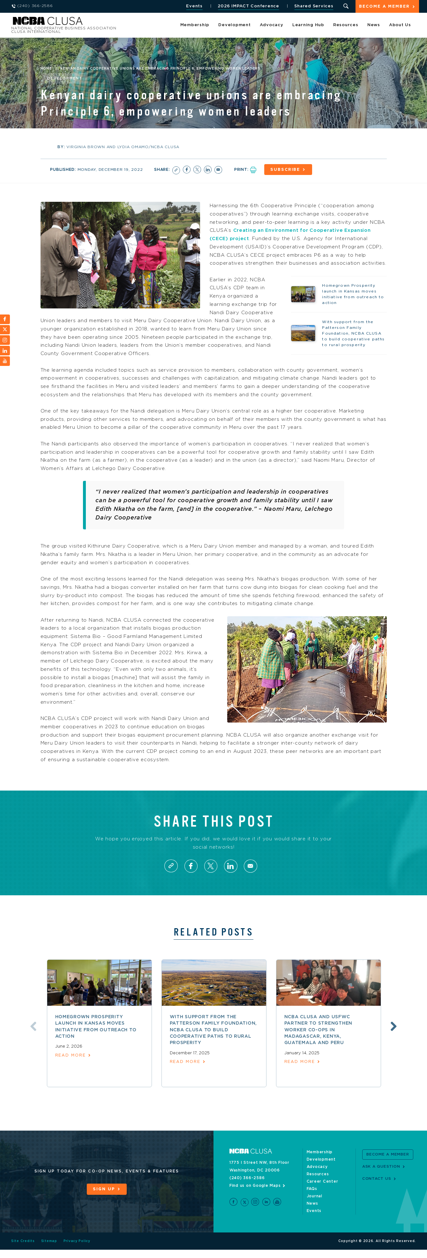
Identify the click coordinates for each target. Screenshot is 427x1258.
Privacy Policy (77, 1249)
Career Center (322, 1190)
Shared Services (313, 6)
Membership (195, 25)
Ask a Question (381, 1175)
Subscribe (286, 170)
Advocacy (271, 25)
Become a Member (384, 7)
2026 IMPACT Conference (248, 6)
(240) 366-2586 (247, 1186)
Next (395, 1034)
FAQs (312, 1197)
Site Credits (23, 1249)
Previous (32, 1034)
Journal (314, 1204)
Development (234, 25)
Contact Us (376, 1187)
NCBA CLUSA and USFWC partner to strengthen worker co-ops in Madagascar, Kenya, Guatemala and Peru (318, 1038)
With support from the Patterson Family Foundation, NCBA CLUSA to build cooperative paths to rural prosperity (213, 1038)
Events (193, 6)
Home (46, 68)
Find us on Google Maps (255, 1194)
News (373, 25)
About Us (400, 25)
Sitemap (49, 1249)
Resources (345, 25)
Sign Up (104, 1197)
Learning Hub (308, 25)
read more (70, 1064)
